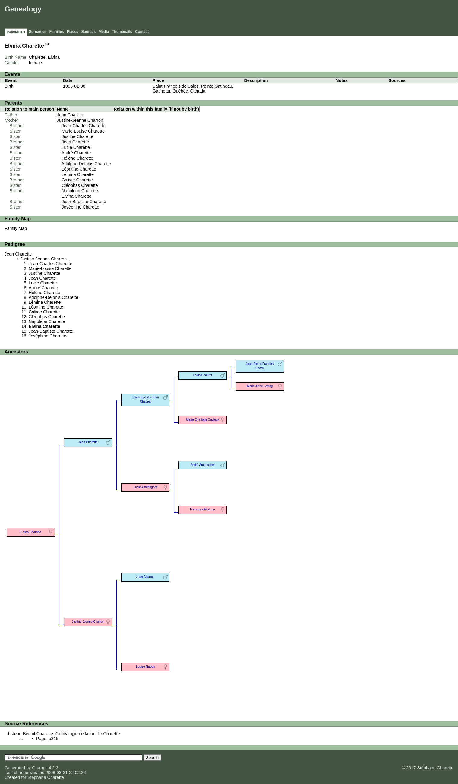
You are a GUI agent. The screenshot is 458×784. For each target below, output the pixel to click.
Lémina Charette (78, 174)
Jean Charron (145, 577)
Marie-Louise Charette (83, 131)
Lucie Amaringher (145, 487)
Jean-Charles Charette (84, 125)
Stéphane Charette (45, 777)
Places (72, 32)
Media (104, 32)
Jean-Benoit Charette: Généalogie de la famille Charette (66, 733)
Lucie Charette (76, 147)
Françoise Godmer (202, 509)
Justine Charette (77, 136)
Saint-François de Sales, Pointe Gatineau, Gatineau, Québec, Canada (193, 88)
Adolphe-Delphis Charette (86, 163)
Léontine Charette (79, 169)
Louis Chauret (202, 375)
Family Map (16, 228)
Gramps (39, 767)
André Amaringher (202, 464)
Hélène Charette (77, 158)
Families (56, 32)
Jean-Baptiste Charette (84, 201)
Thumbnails (122, 32)
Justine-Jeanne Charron (80, 120)
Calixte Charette (77, 179)
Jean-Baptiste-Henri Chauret (145, 399)
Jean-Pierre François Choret (260, 366)
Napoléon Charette (80, 190)
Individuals (16, 32)
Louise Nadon (145, 666)
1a (47, 44)
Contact (142, 32)
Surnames (37, 32)
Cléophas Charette (80, 185)
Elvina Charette (76, 196)
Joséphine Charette (80, 207)
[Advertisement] (346, 15)
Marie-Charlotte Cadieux (202, 419)
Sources (88, 32)
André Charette (76, 152)
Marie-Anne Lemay (260, 386)
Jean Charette (70, 114)
